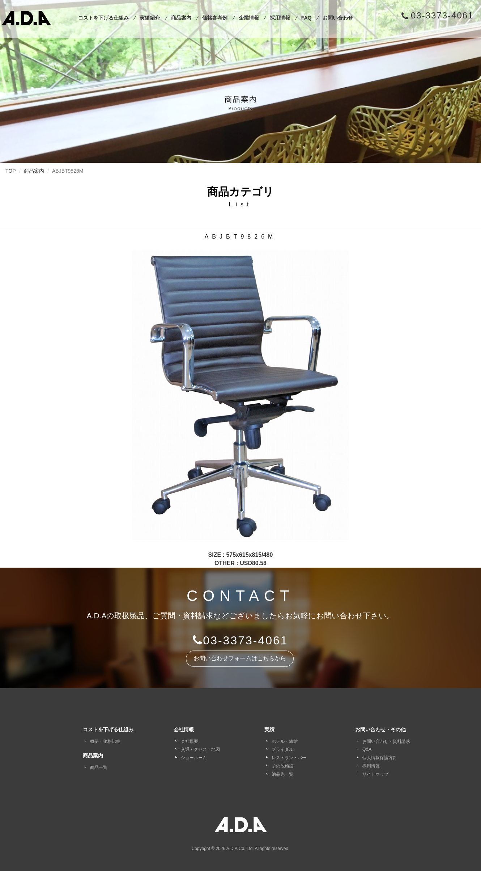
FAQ (306, 18)
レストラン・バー (289, 757)
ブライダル (282, 749)
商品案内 (181, 18)
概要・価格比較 (105, 741)
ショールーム (194, 757)
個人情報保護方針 (379, 757)
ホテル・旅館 (285, 741)
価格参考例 (214, 18)
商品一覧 (98, 767)
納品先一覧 (282, 774)
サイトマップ (375, 774)
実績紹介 (150, 18)
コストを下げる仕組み (103, 18)
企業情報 (249, 18)
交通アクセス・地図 (200, 749)
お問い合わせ (338, 18)
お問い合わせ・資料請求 (386, 741)
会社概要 (189, 741)
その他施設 (282, 766)
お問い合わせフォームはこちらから (239, 658)
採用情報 (280, 18)
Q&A (366, 749)
